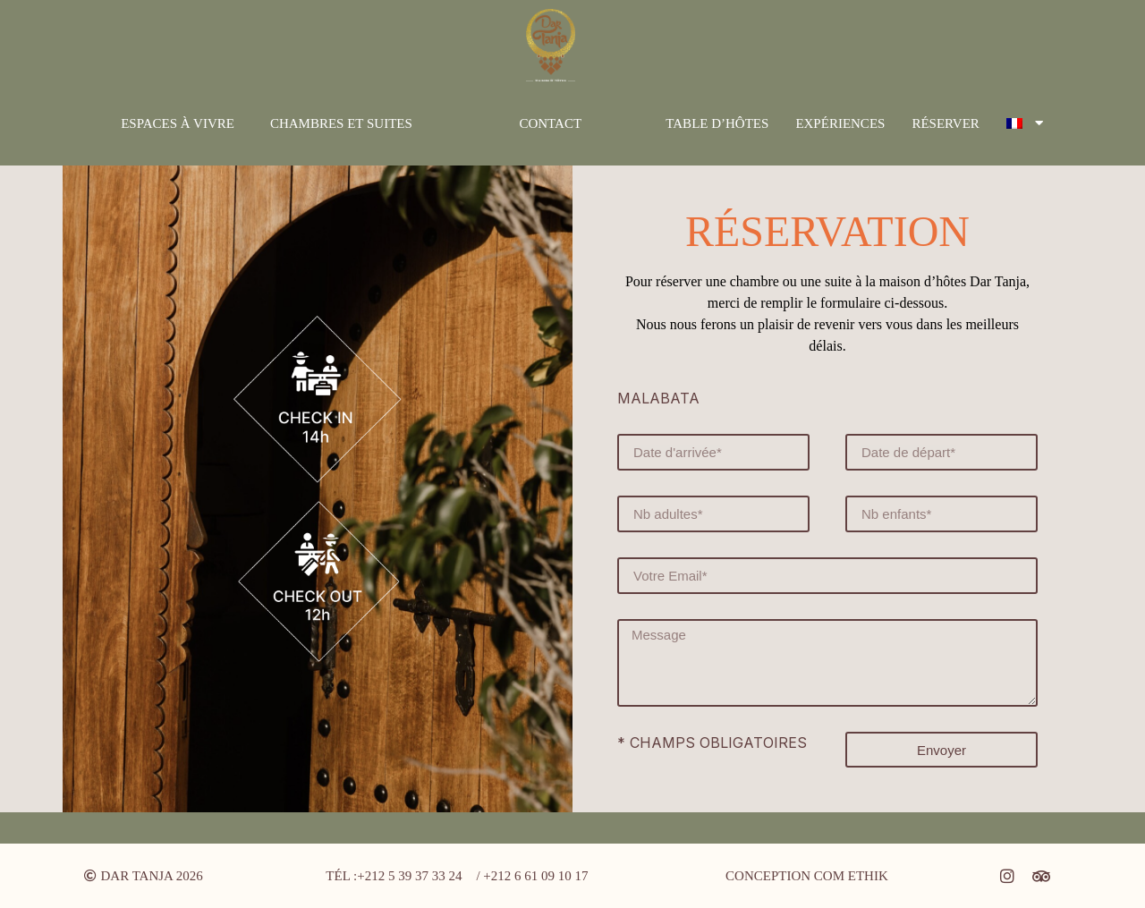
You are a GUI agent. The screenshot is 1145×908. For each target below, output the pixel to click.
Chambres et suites (341, 123)
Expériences (840, 123)
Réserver (945, 123)
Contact (550, 123)
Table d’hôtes (717, 123)
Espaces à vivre (177, 123)
